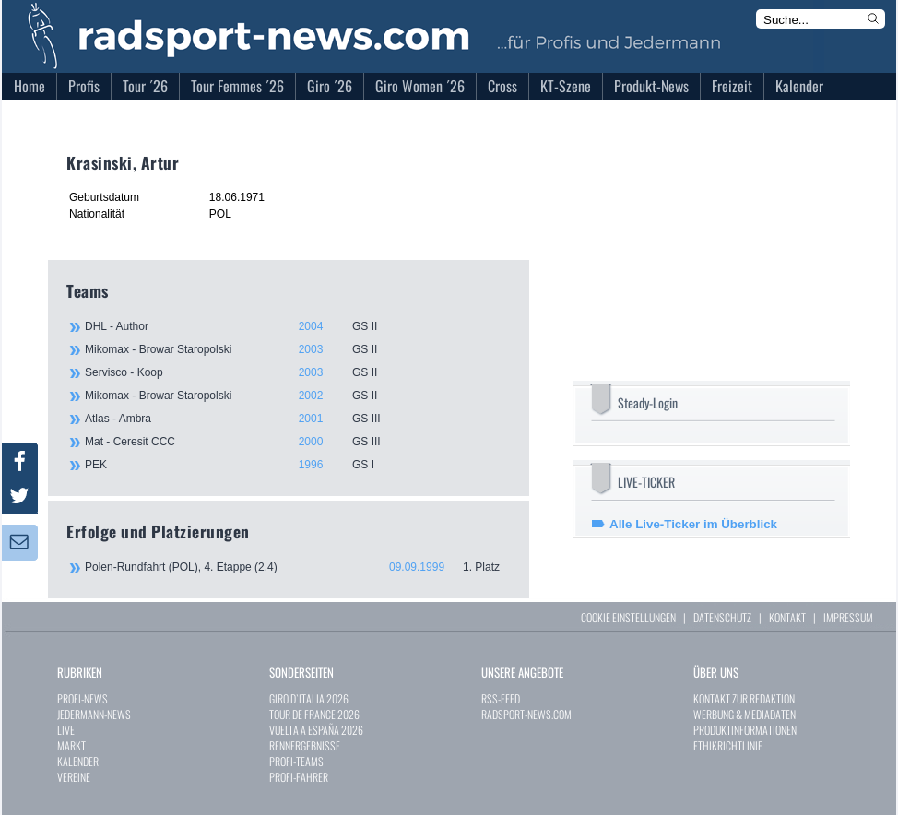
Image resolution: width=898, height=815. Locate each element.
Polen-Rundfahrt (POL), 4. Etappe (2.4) (298, 567)
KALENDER (78, 761)
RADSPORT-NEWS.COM (526, 714)
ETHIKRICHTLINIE (727, 745)
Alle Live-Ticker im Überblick (693, 524)
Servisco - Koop (297, 372)
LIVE (66, 730)
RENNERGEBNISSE (304, 745)
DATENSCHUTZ (722, 617)
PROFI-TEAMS (296, 761)
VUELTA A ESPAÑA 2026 (316, 730)
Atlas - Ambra (297, 418)
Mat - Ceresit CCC (297, 441)
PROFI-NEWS (82, 698)
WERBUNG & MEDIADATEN (744, 714)
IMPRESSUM (848, 617)
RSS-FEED (500, 698)
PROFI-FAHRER (298, 777)
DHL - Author (297, 326)
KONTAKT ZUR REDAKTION (744, 698)
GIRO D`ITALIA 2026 (309, 698)
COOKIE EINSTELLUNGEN (628, 617)
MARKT (71, 745)
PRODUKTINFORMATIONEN (745, 730)
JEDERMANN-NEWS (94, 714)
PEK (297, 464)
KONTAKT (787, 617)
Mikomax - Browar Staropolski (297, 349)
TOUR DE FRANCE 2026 (314, 714)
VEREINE (73, 777)
